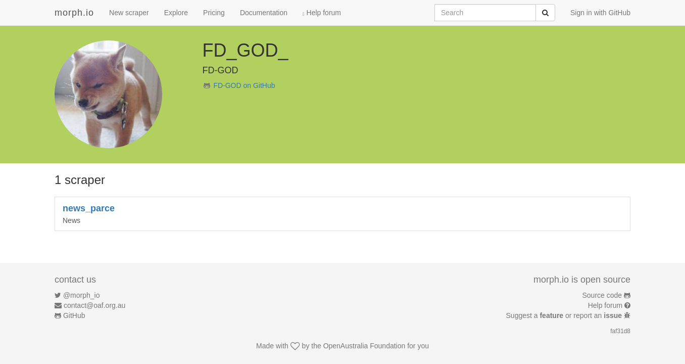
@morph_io (81, 295)
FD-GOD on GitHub (244, 85)
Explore (176, 13)
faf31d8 (620, 331)
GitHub (74, 315)
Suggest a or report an (565, 315)
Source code (602, 295)
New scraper (129, 13)
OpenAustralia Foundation (364, 346)
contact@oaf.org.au (94, 305)
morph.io (74, 13)
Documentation (263, 13)
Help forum (322, 13)
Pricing (214, 13)
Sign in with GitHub (600, 13)
